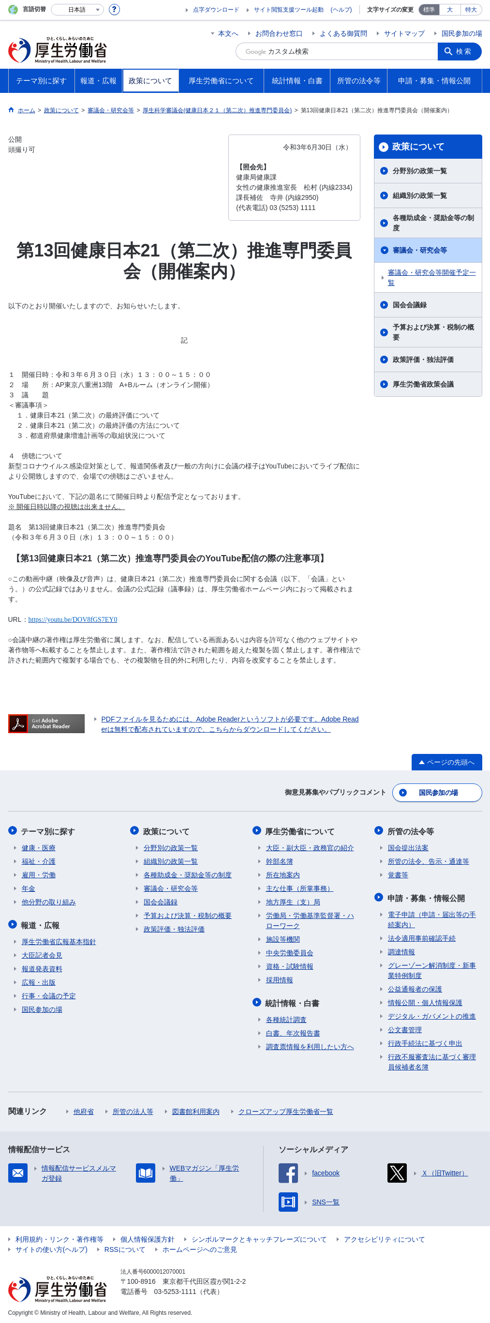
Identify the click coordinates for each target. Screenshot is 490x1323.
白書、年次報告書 (293, 1031)
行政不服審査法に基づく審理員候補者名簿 (432, 1059)
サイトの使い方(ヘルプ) (51, 1247)
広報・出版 (39, 980)
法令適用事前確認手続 (422, 936)
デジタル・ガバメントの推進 (432, 1014)
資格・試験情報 (289, 965)
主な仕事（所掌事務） (300, 887)
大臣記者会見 (42, 953)
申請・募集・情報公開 (426, 896)
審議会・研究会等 (420, 250)
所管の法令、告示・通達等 (428, 860)
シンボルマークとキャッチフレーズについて (259, 1237)
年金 (28, 887)
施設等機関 (283, 938)
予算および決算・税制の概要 (433, 332)
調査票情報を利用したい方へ (310, 1044)
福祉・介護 (39, 860)
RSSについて (125, 1247)
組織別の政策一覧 (420, 195)
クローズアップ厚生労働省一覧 (285, 1109)
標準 (429, 9)
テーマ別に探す (49, 830)
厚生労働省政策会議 (423, 384)
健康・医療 (39, 846)
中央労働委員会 (289, 951)
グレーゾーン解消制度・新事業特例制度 (432, 968)
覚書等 (398, 873)
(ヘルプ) (341, 9)
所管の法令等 (411, 830)
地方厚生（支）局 (293, 900)
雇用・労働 (39, 873)
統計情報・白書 (293, 1001)
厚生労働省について (301, 830)
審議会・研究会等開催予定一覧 (432, 277)
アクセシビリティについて (384, 1237)
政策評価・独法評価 (423, 359)
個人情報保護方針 (147, 1237)
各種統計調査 (286, 1017)
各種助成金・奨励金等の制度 (433, 223)
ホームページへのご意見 (200, 1247)
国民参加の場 (462, 33)
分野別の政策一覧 (420, 171)
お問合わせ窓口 (279, 33)
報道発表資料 (42, 966)
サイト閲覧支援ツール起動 (289, 9)
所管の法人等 (133, 1109)
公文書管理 (405, 1027)
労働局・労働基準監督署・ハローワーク (310, 919)
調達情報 (401, 949)
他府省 (84, 1109)
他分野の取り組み (49, 900)
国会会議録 (410, 305)
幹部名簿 (279, 860)
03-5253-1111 (175, 1289)
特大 (471, 9)
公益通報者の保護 (415, 987)
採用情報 (279, 978)
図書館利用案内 (196, 1109)
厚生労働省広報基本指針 (59, 939)
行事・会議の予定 (49, 993)
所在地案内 (283, 873)
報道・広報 (41, 923)
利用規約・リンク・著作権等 (59, 1237)
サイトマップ (404, 33)
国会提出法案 (408, 846)
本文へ (228, 33)
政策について (418, 146)
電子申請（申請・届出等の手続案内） (432, 917)
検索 (465, 51)
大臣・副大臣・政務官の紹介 (310, 846)
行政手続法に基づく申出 (425, 1041)
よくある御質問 (343, 33)
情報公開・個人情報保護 (425, 1000)
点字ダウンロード (216, 9)
